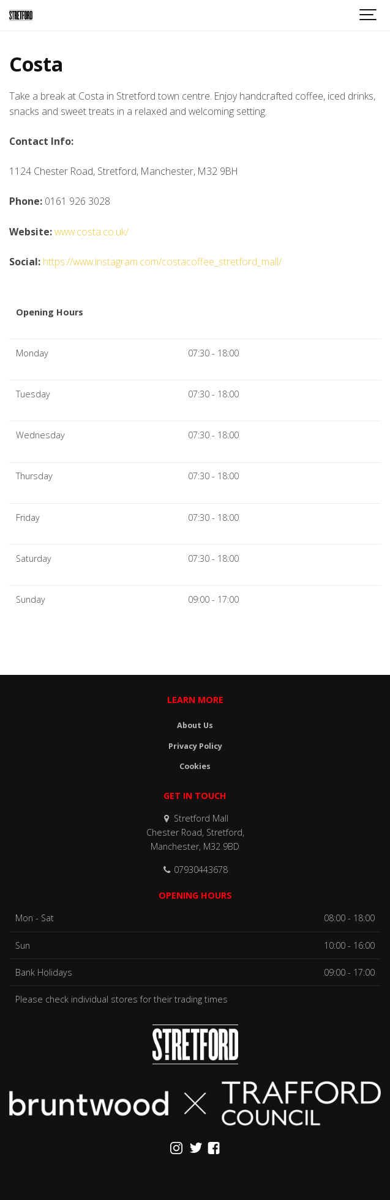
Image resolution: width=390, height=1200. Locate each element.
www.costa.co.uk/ (91, 231)
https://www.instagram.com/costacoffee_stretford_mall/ (162, 261)
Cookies (195, 766)
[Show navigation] (368, 15)
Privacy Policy (195, 746)
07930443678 (195, 869)
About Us (195, 725)
